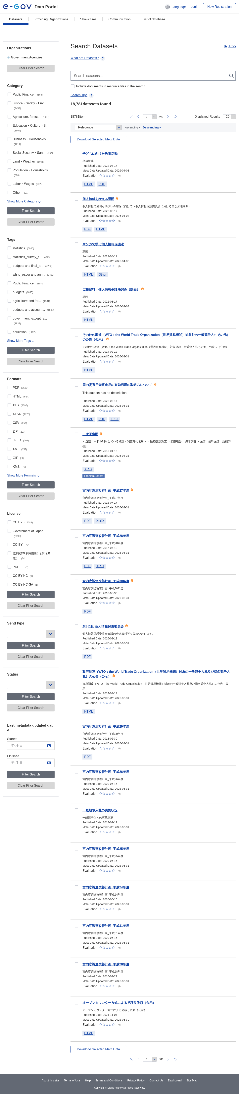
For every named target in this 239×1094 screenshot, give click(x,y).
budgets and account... (33, 309)
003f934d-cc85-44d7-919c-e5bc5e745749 (76, 964)
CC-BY (21, 544)
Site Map (191, 1080)
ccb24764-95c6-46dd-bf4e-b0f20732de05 (76, 244)
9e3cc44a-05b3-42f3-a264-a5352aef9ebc (76, 726)
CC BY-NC (23, 575)
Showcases (88, 19)
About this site (50, 1080)
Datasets (16, 19)
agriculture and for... (31, 301)
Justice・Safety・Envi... (30, 106)
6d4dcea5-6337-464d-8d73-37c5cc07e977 (76, 848)
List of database (154, 19)
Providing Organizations (51, 19)
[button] (175, 6)
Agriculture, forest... (31, 116)
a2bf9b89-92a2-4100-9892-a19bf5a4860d (76, 385)
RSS (232, 46)
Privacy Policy (136, 1080)
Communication (119, 19)
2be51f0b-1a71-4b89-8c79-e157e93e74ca (76, 671)
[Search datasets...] (153, 76)
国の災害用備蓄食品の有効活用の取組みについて (117, 385)
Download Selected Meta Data (98, 139)
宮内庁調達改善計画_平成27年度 (105, 490)
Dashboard (175, 1080)
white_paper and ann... (33, 274)
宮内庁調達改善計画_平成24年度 (105, 887)
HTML (21, 396)
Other (20, 192)
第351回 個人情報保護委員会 (103, 626)
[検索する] (232, 76)
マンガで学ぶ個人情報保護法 (103, 244)
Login (194, 6)
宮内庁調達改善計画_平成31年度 (105, 925)
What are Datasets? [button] (88, 58)
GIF (18, 458)
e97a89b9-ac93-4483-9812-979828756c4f (76, 771)
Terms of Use (72, 1080)
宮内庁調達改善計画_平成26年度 (105, 771)
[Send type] (31, 634)
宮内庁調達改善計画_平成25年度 (105, 848)
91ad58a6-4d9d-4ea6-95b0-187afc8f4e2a (76, 199)
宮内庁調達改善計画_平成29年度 (105, 726)
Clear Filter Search (31, 68)
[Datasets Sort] (98, 127)
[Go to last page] (175, 116)
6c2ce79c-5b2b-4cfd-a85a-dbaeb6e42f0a (76, 1002)
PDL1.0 (20, 567)
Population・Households (30, 173)
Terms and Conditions (109, 1080)
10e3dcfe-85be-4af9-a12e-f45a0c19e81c (76, 434)
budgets (23, 292)
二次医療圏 (90, 434)
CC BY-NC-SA (25, 584)
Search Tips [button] (82, 95)
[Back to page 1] (131, 116)
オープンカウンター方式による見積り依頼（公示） (119, 1002)
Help (88, 1080)
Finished (13, 756)
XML (20, 449)
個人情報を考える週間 (98, 199)
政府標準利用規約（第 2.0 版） (31, 556)
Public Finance (28, 94)
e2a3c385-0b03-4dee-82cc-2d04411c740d (76, 581)
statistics (23, 248)
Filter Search (31, 210)
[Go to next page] (168, 116)
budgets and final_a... (32, 265)
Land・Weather (28, 161)
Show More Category (22, 201)
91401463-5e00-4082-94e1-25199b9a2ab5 (76, 536)
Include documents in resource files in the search (110, 86)
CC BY (23, 522)
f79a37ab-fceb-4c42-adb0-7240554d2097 (76, 925)
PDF (20, 387)
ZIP (19, 431)
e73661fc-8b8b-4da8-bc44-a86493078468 (76, 887)
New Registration (219, 6)
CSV (20, 422)
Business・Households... (30, 141)
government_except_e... (30, 321)
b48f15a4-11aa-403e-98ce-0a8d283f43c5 (76, 626)
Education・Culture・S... (30, 128)
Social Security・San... (33, 152)
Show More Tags (19, 340)
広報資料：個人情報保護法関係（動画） (111, 289)
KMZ (19, 466)
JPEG (21, 440)
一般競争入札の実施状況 (100, 810)
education (24, 332)
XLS (20, 405)
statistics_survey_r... (31, 257)
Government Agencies (26, 57)
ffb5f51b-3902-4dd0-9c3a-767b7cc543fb (76, 490)
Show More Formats (21, 475)
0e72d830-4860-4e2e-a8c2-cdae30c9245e (76, 153)
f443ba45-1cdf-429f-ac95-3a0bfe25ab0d (76, 810)
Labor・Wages (27, 183)
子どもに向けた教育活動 (100, 153)
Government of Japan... (29, 533)
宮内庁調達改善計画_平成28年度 (105, 536)
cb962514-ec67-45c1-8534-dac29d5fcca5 (76, 289)
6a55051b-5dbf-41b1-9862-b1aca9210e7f (76, 334)
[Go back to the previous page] (138, 116)
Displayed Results (207, 116)
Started (12, 739)
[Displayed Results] (229, 116)
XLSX (21, 414)
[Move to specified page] (150, 116)
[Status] (31, 685)
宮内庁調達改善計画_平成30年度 (105, 581)
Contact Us (156, 1080)
